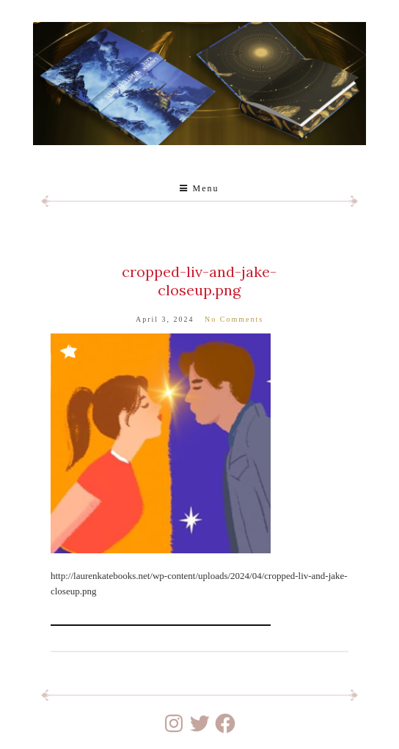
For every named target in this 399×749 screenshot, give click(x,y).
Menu (199, 188)
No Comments (234, 319)
